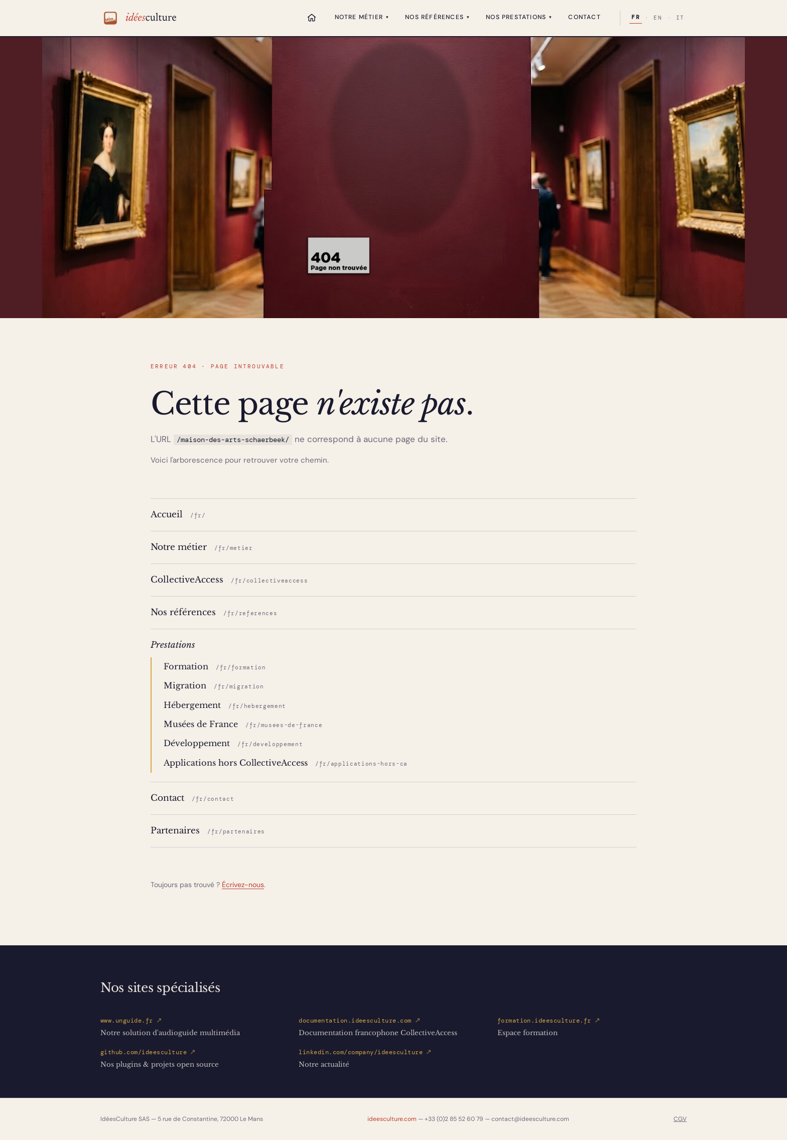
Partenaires (208, 830)
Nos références (437, 17)
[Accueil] (312, 18)
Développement (233, 743)
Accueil (178, 514)
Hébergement (225, 705)
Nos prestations (519, 17)
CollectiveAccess (229, 580)
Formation (215, 666)
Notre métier (362, 17)
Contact (584, 17)
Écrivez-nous (243, 885)
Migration (214, 685)
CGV (680, 1118)
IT (680, 18)
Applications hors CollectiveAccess (286, 763)
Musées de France (243, 724)
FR (635, 18)
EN (657, 18)
